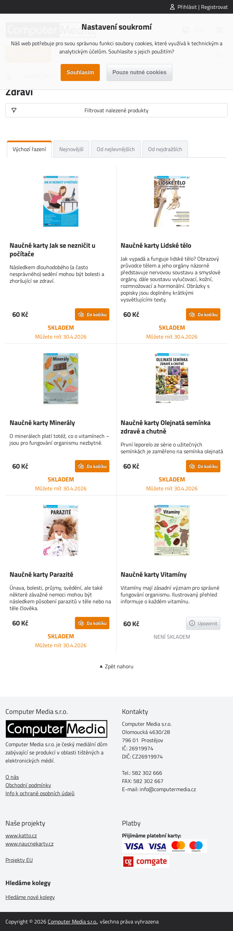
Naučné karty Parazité (41, 574)
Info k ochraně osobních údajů (40, 793)
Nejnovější (71, 149)
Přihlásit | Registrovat (202, 7)
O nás (12, 777)
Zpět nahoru (119, 666)
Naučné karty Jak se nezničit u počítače (52, 249)
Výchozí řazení (29, 149)
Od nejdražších (165, 149)
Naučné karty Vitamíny (154, 574)
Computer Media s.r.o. (72, 921)
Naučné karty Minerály (42, 422)
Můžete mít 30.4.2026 (61, 336)
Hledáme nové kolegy (30, 897)
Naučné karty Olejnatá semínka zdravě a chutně (166, 426)
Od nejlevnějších (116, 149)
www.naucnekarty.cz (29, 843)
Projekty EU (19, 860)
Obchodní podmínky (28, 785)
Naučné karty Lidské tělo (156, 245)
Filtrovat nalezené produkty (116, 110)
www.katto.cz (21, 835)
